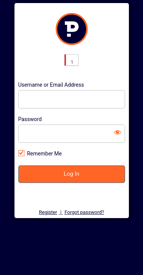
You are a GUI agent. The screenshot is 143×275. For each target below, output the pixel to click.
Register (48, 212)
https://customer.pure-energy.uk (72, 29)
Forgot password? (84, 212)
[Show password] (117, 132)
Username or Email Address (51, 85)
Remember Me (44, 153)
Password (30, 119)
